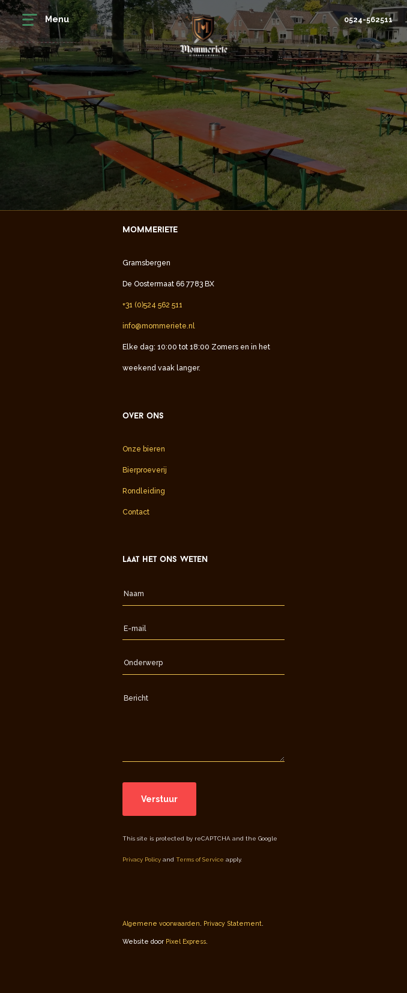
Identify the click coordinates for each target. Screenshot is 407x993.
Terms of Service (200, 859)
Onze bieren (143, 448)
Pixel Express (186, 941)
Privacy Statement (233, 923)
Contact (135, 511)
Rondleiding (143, 490)
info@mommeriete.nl (158, 325)
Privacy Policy (141, 859)
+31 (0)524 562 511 (152, 304)
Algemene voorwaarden (161, 923)
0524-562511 (368, 19)
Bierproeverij (144, 469)
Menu (45, 20)
